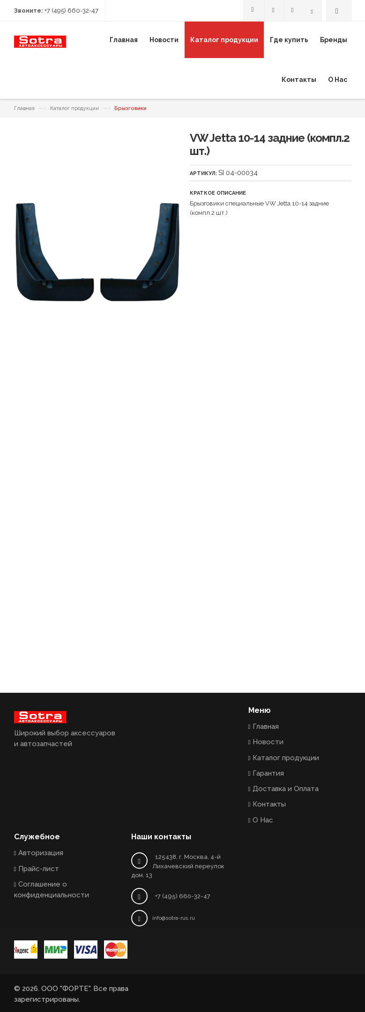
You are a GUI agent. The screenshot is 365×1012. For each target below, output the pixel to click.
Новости (268, 742)
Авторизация (40, 853)
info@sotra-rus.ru (173, 918)
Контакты (269, 804)
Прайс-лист (38, 869)
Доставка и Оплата (286, 789)
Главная (24, 108)
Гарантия (268, 773)
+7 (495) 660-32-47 (71, 10)
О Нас (263, 820)
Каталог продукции (74, 108)
